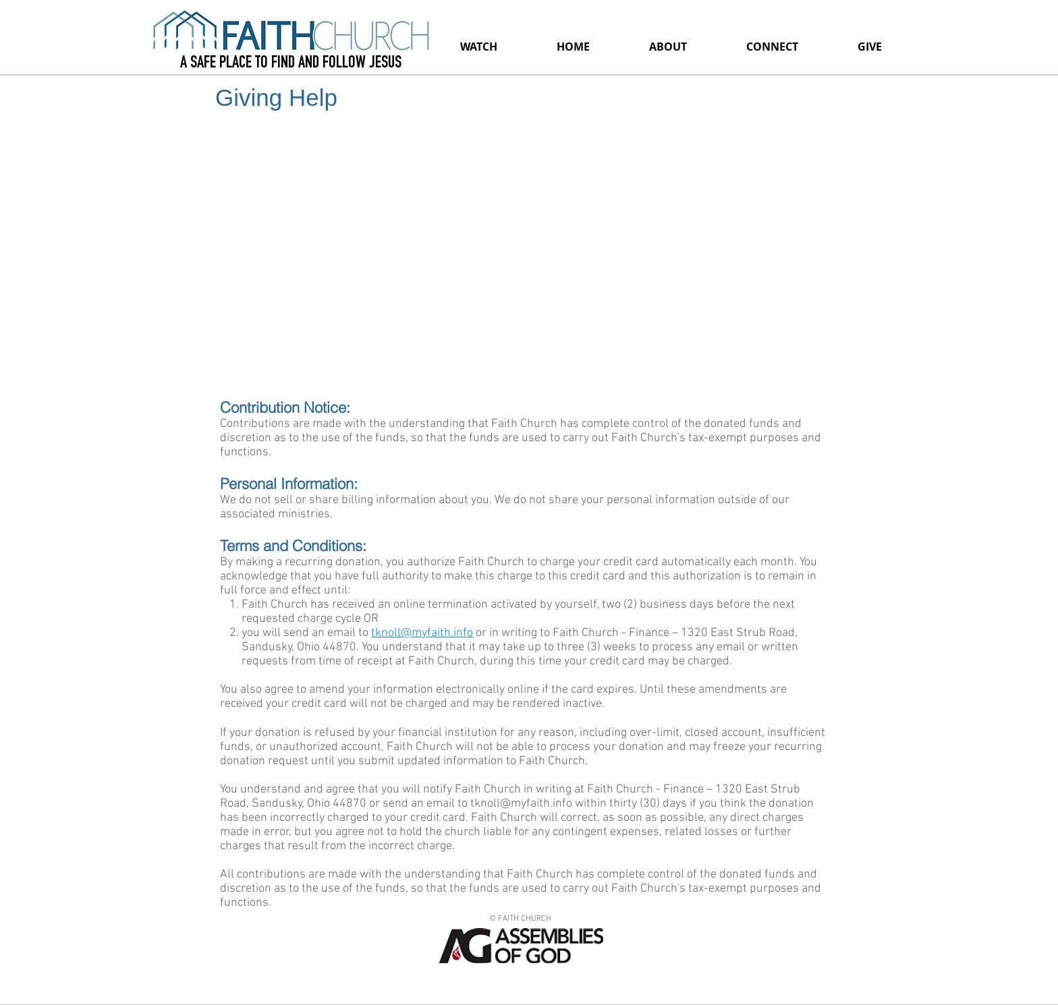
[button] (668, 46)
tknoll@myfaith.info (422, 633)
